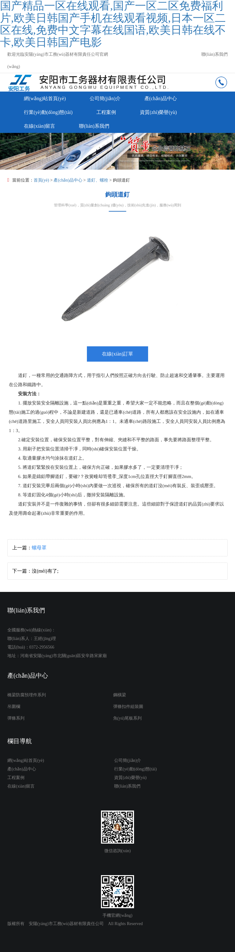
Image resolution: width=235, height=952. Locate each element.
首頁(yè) (41, 180)
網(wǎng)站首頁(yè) (45, 98)
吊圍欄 (13, 706)
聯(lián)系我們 (214, 54)
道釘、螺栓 (97, 180)
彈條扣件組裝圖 (128, 706)
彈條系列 (15, 718)
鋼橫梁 (119, 695)
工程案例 (106, 112)
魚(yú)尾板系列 (127, 718)
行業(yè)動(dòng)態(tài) (48, 112)
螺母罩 (39, 547)
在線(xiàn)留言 (39, 126)
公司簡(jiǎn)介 (105, 98)
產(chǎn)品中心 (160, 98)
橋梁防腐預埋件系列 (26, 695)
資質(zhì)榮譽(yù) (158, 112)
